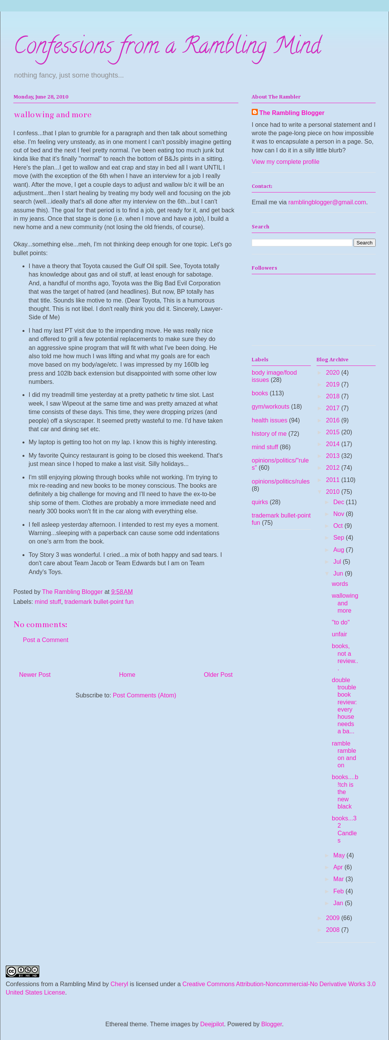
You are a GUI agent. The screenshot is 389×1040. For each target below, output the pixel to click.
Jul (338, 561)
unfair (339, 634)
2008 (333, 930)
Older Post (218, 674)
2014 (333, 444)
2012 (333, 467)
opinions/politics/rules (281, 481)
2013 (333, 456)
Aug (339, 550)
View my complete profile (286, 162)
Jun (339, 573)
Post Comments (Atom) (144, 695)
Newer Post (35, 674)
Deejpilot (212, 1024)
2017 (333, 408)
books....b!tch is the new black (345, 792)
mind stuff (48, 601)
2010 (333, 491)
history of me (269, 433)
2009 (333, 918)
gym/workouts (270, 406)
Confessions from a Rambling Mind (167, 48)
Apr (338, 867)
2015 (333, 432)
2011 (333, 480)
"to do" (341, 622)
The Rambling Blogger (292, 113)
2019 (333, 384)
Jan (339, 903)
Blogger (271, 1024)
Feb (339, 891)
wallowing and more (345, 602)
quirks (260, 502)
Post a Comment (45, 640)
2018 (333, 396)
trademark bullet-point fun (98, 601)
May (340, 855)
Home (127, 674)
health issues (269, 420)
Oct (338, 525)
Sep (339, 537)
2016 (333, 420)
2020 (333, 372)
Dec (339, 502)
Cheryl (119, 984)
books (260, 393)
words (340, 584)
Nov (339, 514)
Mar (339, 879)
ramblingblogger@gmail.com (327, 202)
